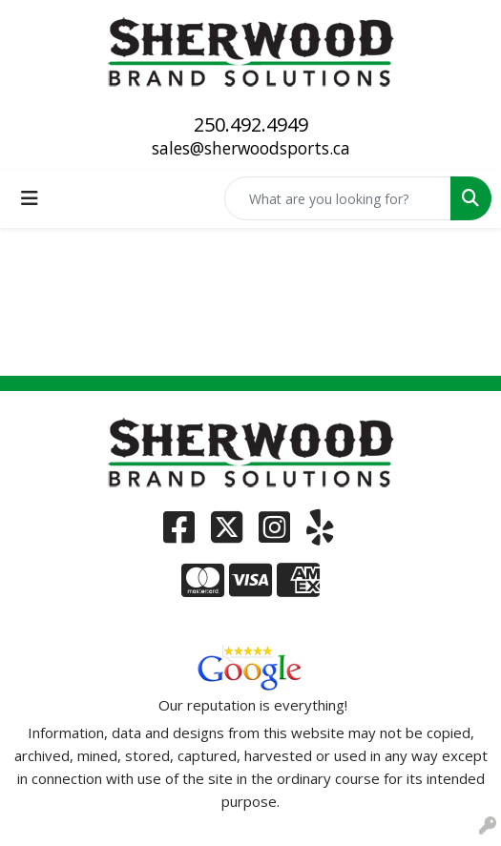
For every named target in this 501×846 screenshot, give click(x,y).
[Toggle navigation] (30, 198)
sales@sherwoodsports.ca (251, 147)
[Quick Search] (337, 198)
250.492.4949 (251, 124)
